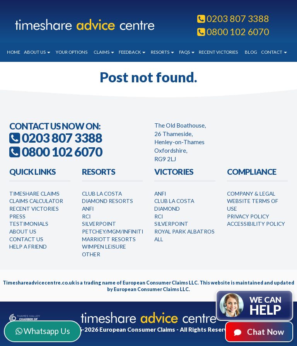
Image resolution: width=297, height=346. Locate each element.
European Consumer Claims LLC (160, 283)
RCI (86, 216)
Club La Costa (102, 193)
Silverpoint (99, 223)
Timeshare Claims (34, 193)
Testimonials (28, 223)
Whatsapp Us (42, 331)
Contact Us (26, 239)
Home (13, 52)
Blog (251, 52)
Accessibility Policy (256, 223)
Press (17, 216)
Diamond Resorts (107, 201)
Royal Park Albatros (184, 231)
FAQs (187, 52)
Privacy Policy (248, 216)
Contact (274, 52)
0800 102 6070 (233, 31)
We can (265, 306)
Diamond (167, 208)
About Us (37, 52)
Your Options (71, 52)
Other (91, 254)
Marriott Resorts (109, 239)
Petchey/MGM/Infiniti (112, 231)
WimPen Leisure (104, 246)
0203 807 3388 (233, 18)
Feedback (132, 52)
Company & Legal (251, 193)
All (158, 239)
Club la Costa (174, 201)
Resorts (162, 52)
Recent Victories (218, 52)
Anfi (88, 208)
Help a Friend (28, 246)
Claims (104, 52)
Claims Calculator (36, 201)
